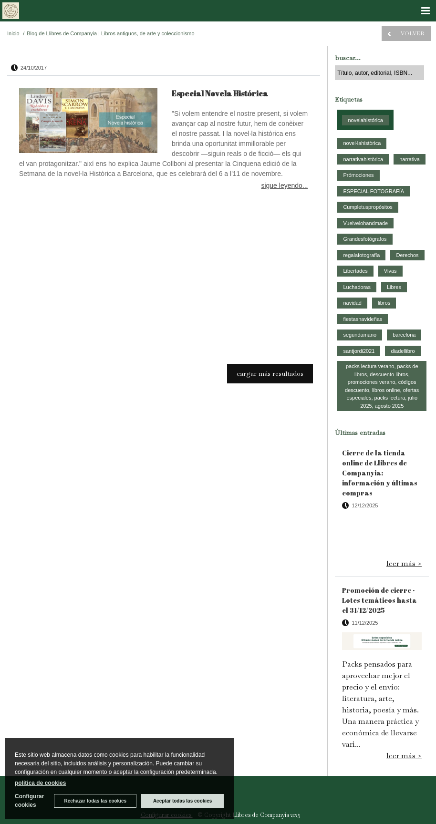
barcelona (404, 335)
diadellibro (403, 351)
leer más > (404, 563)
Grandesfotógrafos (364, 239)
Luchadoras (357, 287)
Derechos (407, 255)
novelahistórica (365, 120)
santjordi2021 (358, 351)
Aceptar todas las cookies (182, 800)
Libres (394, 287)
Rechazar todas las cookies (95, 800)
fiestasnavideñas (362, 319)
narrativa (409, 159)
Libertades (355, 271)
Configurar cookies (29, 800)
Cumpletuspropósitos (367, 207)
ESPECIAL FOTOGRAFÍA (373, 191)
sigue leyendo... (284, 185)
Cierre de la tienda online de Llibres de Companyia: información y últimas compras (379, 472)
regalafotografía (361, 255)
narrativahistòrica (363, 159)
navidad (352, 303)
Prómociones (358, 175)
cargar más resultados (270, 373)
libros (384, 303)
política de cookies (40, 783)
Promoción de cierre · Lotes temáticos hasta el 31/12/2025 (379, 600)
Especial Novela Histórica (220, 93)
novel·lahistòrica (362, 143)
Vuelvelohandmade (365, 223)
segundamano (359, 335)
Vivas (390, 271)
